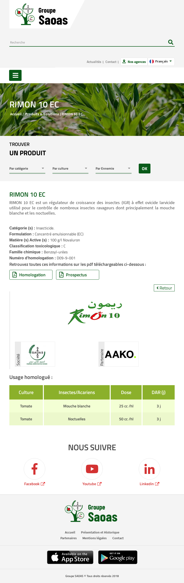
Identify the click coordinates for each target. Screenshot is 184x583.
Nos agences (136, 61)
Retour (164, 288)
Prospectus (73, 275)
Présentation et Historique (100, 532)
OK (144, 168)
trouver (27, 149)
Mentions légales (94, 538)
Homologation (29, 275)
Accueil (16, 113)
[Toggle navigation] (15, 75)
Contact (110, 61)
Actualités (94, 61)
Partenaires (68, 538)
